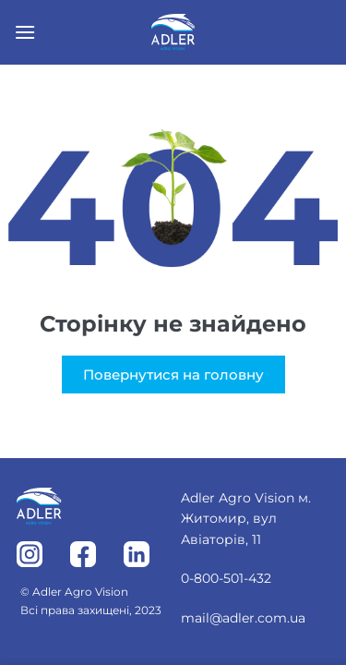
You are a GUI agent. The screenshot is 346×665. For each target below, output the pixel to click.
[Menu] (25, 31)
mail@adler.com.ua (243, 618)
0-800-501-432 (226, 578)
